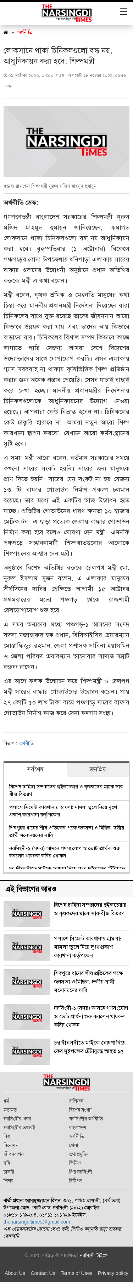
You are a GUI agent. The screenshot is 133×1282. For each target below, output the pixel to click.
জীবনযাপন (14, 1154)
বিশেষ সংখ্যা (80, 1110)
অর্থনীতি (24, 32)
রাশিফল (76, 1101)
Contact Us (43, 1273)
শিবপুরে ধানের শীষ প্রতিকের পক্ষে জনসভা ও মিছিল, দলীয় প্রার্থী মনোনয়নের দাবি (66, 831)
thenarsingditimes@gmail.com (37, 1222)
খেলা (73, 1145)
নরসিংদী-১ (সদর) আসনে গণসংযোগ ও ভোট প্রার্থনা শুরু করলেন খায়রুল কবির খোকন (64, 852)
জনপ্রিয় (98, 769)
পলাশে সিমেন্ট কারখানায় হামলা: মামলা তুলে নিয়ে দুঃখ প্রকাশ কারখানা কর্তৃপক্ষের (63, 810)
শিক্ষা (8, 1180)
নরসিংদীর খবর (17, 1118)
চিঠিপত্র (75, 1180)
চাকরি (9, 1172)
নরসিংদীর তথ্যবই (19, 1127)
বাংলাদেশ (77, 1127)
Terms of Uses (76, 1273)
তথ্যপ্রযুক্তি (78, 1154)
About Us (15, 1273)
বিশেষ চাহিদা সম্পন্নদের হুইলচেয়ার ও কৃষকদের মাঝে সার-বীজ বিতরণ (66, 790)
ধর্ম (6, 1101)
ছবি (7, 1163)
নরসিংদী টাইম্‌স (94, 1255)
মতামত (10, 1110)
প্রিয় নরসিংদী (81, 1172)
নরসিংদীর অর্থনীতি (86, 1118)
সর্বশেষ (35, 769)
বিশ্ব (7, 1136)
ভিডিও (75, 1163)
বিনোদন (11, 1145)
